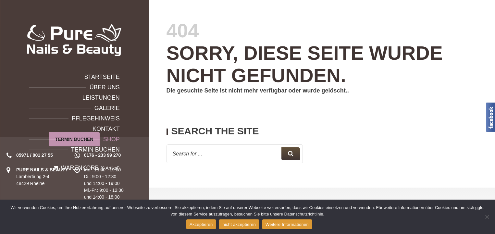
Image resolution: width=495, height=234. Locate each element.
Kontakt (106, 129)
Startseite (101, 77)
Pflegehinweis (96, 118)
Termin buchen (95, 149)
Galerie (107, 108)
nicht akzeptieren (239, 224)
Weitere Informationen (287, 224)
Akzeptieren (201, 224)
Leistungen (101, 97)
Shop (111, 139)
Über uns (105, 87)
